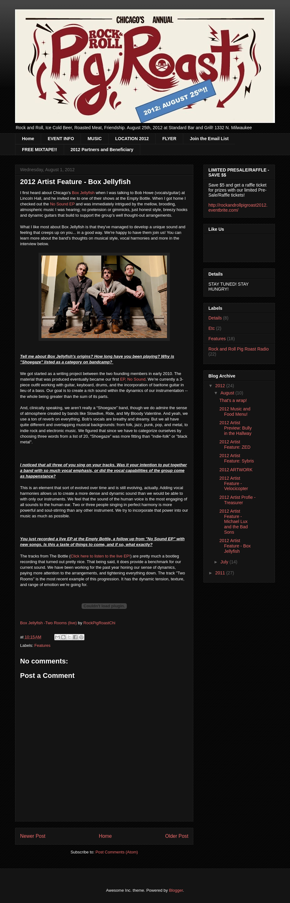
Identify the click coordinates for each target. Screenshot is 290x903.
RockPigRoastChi (99, 622)
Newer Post (33, 836)
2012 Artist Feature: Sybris (236, 458)
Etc (211, 328)
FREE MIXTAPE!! (39, 149)
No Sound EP (62, 204)
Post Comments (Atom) (116, 852)
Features (43, 645)
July (224, 561)
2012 (220, 385)
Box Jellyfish (83, 192)
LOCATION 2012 (132, 138)
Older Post (176, 836)
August (227, 392)
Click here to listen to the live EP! (100, 556)
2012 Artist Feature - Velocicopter (233, 483)
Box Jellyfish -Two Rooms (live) (48, 622)
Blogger (176, 890)
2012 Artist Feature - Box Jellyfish (235, 546)
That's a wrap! (233, 400)
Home (28, 138)
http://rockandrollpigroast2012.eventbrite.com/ (237, 208)
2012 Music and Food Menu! (234, 411)
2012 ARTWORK (236, 469)
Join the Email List (209, 138)
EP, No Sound (133, 379)
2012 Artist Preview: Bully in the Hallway (235, 428)
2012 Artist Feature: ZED (234, 444)
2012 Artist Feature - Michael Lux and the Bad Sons (233, 522)
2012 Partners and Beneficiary (102, 149)
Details (215, 317)
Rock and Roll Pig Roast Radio (238, 348)
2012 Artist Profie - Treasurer (237, 500)
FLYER (169, 138)
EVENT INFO (61, 138)
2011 (220, 572)
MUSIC (95, 138)
